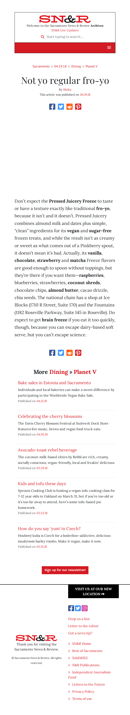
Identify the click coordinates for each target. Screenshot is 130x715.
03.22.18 (42, 513)
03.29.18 (42, 468)
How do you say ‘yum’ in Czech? (49, 528)
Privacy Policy (83, 691)
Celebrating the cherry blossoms (50, 416)
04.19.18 (60, 66)
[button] (109, 48)
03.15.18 (42, 547)
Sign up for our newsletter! (65, 570)
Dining (76, 66)
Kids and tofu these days (42, 483)
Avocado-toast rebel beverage (47, 449)
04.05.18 (42, 434)
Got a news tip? (80, 633)
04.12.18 (42, 401)
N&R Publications (85, 665)
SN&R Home (81, 643)
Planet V (91, 66)
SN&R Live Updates (65, 30)
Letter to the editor (83, 626)
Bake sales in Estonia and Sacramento (54, 382)
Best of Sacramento (87, 651)
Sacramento (41, 66)
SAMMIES (80, 658)
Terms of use (82, 699)
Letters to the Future (88, 684)
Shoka (67, 89)
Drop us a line (79, 619)
